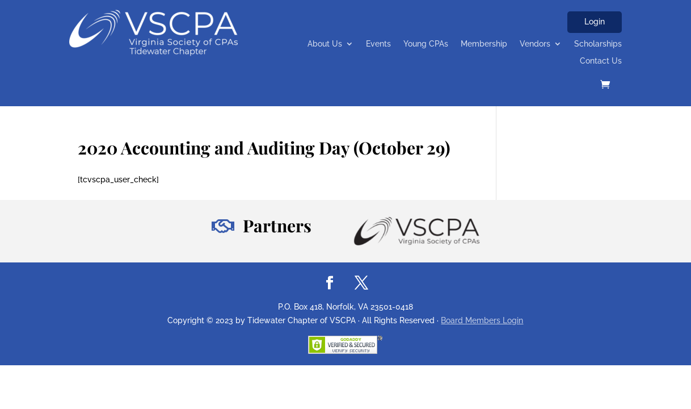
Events (378, 44)
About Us (324, 44)
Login (594, 21)
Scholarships (598, 44)
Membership (484, 44)
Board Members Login (482, 320)
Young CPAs (425, 44)
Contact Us (601, 61)
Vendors (535, 44)
